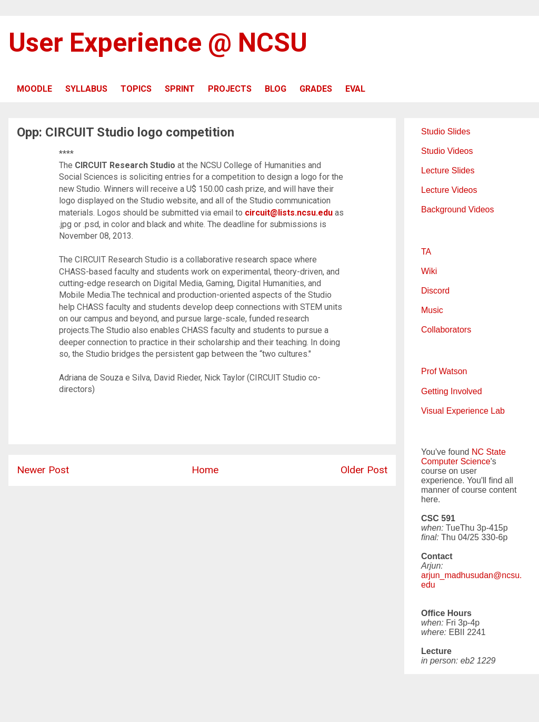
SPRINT (180, 89)
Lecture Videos (449, 190)
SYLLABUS (86, 89)
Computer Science (456, 461)
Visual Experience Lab (463, 410)
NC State (489, 451)
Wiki (429, 271)
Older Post (364, 470)
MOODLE (34, 89)
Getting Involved (451, 391)
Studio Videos (447, 151)
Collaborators (446, 329)
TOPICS (136, 89)
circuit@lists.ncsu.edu (289, 213)
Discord (435, 290)
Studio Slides (445, 131)
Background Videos (457, 209)
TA (426, 251)
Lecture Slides (447, 170)
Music (432, 310)
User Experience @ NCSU (157, 42)
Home (205, 470)
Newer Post (43, 470)
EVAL (355, 89)
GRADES (316, 89)
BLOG (275, 89)
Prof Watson (444, 371)
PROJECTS (230, 89)
